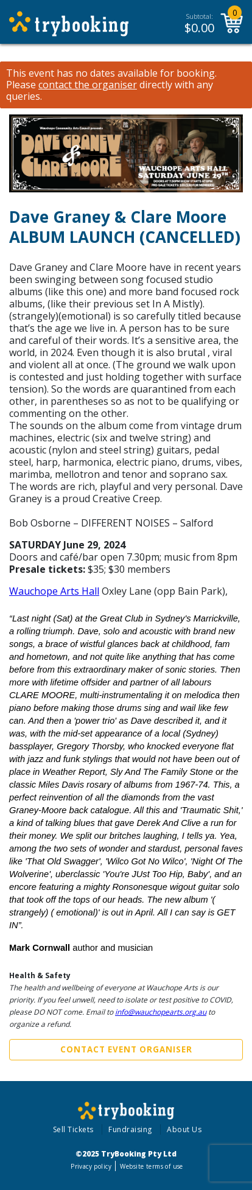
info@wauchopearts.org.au (160, 1012)
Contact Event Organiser (126, 1049)
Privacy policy (91, 1166)
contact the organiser (87, 85)
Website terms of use (151, 1166)
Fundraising (130, 1129)
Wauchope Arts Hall (54, 591)
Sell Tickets (73, 1129)
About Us (184, 1129)
